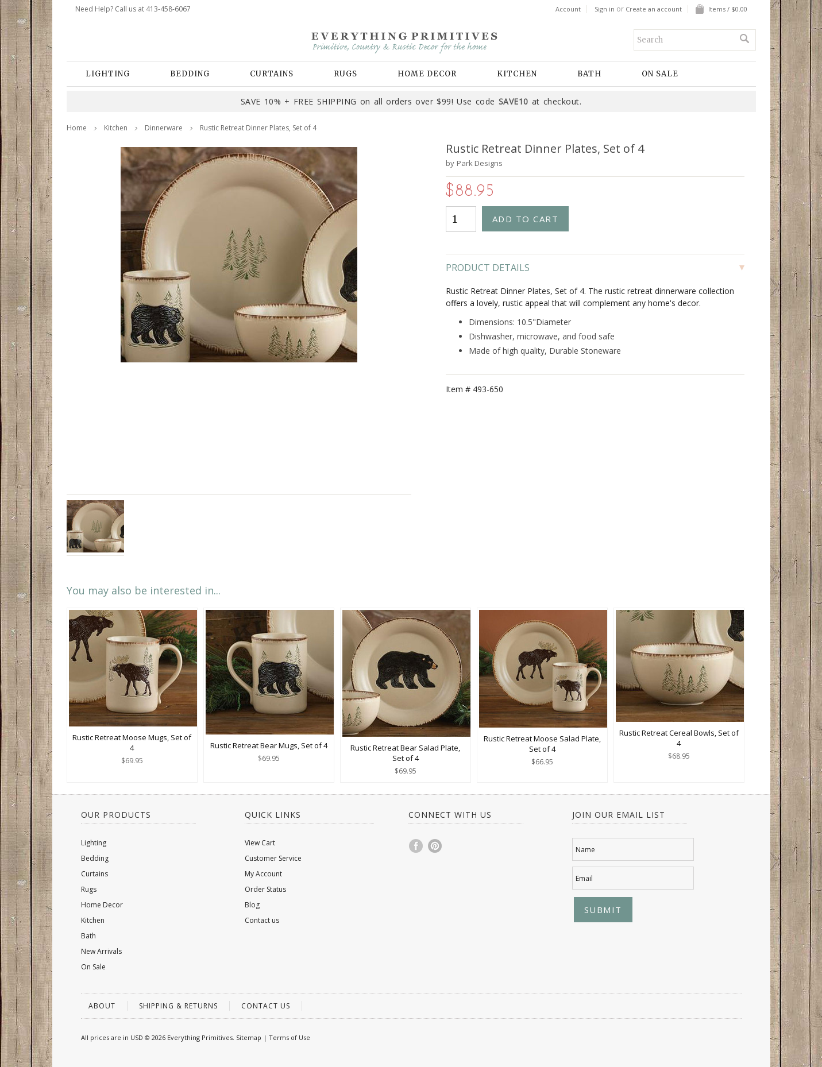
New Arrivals (101, 951)
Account (568, 9)
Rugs (345, 74)
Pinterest (435, 846)
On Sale (660, 74)
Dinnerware (164, 128)
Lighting (108, 74)
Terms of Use (289, 1037)
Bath (589, 74)
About (101, 1006)
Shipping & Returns (178, 1006)
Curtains (272, 74)
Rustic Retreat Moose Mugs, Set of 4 (131, 742)
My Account (263, 874)
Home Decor (427, 74)
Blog (252, 905)
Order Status (265, 889)
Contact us (262, 920)
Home (77, 128)
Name (585, 850)
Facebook (416, 846)
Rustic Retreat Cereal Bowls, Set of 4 (679, 738)
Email (584, 878)
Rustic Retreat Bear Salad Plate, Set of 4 (405, 753)
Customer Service (273, 858)
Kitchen (517, 74)
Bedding (190, 74)
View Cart (260, 843)
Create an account (654, 9)
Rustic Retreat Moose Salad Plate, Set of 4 (542, 743)
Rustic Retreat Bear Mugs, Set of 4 (268, 745)
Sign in (605, 9)
